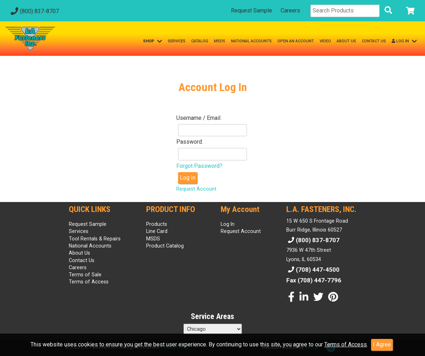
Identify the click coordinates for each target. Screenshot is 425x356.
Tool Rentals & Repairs (95, 238)
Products (156, 224)
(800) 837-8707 (34, 11)
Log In (187, 177)
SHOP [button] (152, 41)
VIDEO (325, 41)
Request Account (196, 189)
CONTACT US (374, 41)
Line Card (156, 231)
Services (78, 231)
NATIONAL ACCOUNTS (251, 41)
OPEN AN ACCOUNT (295, 41)
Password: (189, 141)
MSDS (219, 41)
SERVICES (177, 41)
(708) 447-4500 (313, 269)
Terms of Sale (85, 274)
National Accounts (90, 246)
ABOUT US (346, 41)
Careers (290, 10)
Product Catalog (165, 246)
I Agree (382, 344)
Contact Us (81, 260)
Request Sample (251, 10)
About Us (79, 253)
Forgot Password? (199, 166)
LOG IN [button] (404, 41)
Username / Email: (198, 118)
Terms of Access (345, 344)
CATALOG (199, 41)
